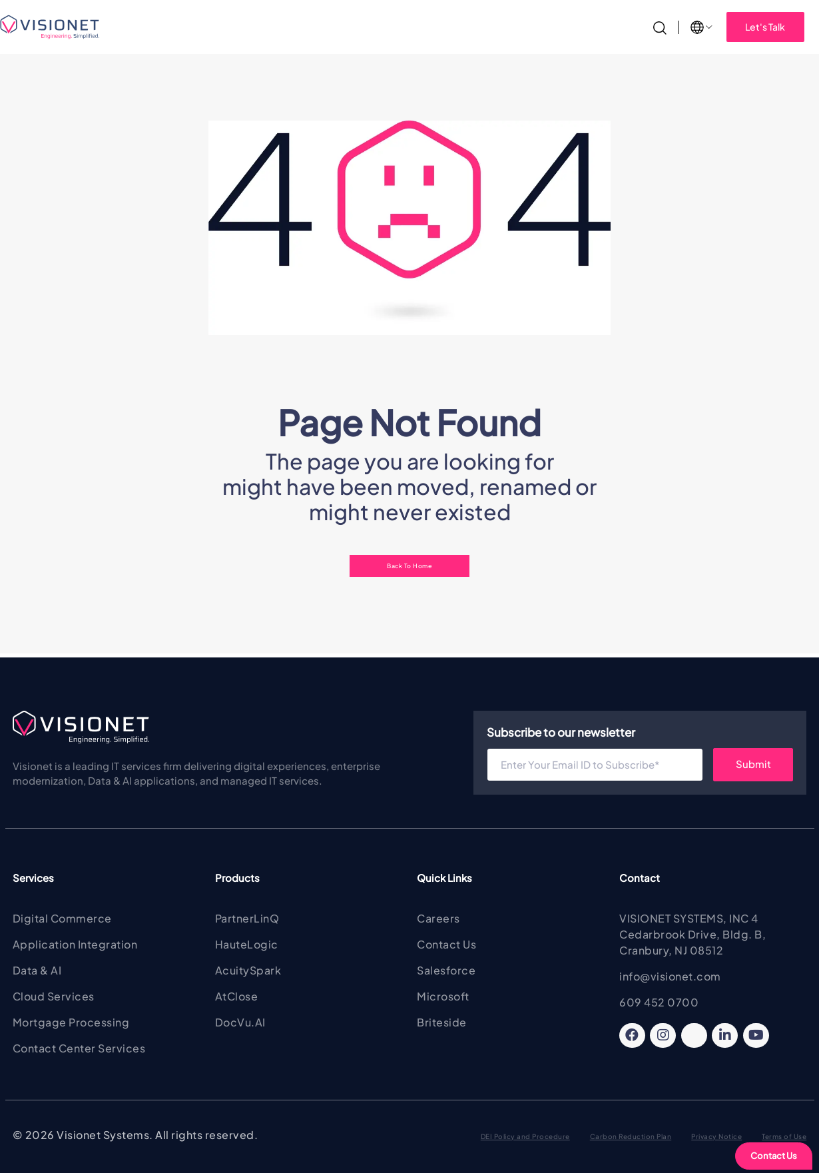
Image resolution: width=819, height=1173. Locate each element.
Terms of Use (784, 1136)
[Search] (660, 26)
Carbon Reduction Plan (631, 1136)
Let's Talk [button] (765, 27)
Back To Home (409, 566)
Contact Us (773, 1155)
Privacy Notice (716, 1136)
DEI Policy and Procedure (525, 1136)
